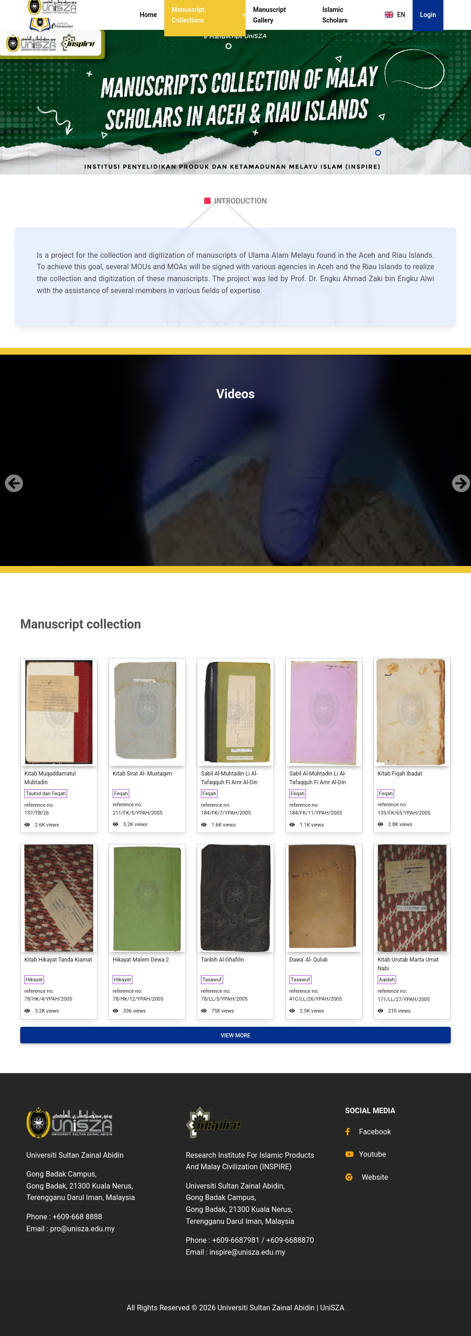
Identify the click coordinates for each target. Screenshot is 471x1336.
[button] (11, 476)
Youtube (365, 1154)
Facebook (368, 1131)
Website (366, 1177)
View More (236, 1035)
